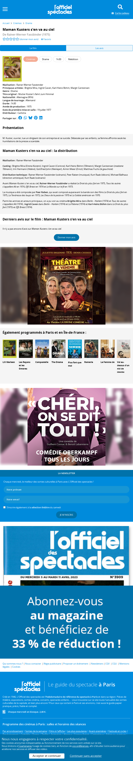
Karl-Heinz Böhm (61, 87)
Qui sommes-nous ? (13, 663)
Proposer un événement (75, 663)
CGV (107, 663)
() (26, 165)
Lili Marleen (9, 362)
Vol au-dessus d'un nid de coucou (123, 367)
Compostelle (41, 362)
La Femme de (107, 362)
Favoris (46, 39)
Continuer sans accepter (86, 756)
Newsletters (97, 663)
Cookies (16, 666)
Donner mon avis (66, 237)
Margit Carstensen (80, 87)
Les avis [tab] (99, 48)
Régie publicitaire (52, 663)
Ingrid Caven (44, 87)
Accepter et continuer (47, 756)
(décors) (100, 174)
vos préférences (80, 746)
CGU (114, 663)
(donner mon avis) (29, 39)
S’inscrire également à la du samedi (34, 507)
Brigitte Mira (31, 87)
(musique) (78, 174)
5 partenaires (25, 746)
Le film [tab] (33, 48)
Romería (88, 362)
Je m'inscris (66, 514)
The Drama (57, 362)
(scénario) (47, 174)
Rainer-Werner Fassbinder (29, 84)
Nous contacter (33, 663)
